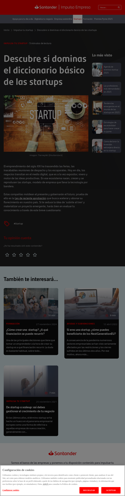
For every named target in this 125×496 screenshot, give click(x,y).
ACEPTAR (111, 490)
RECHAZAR (89, 490)
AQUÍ (45, 484)
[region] (62, 480)
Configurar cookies (10, 490)
